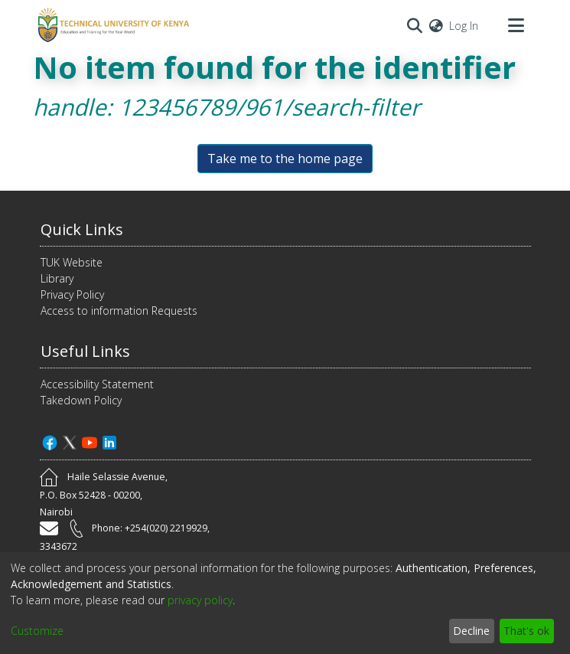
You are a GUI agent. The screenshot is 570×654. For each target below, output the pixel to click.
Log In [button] (464, 25)
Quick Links (82, 229)
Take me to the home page (285, 158)
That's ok (526, 630)
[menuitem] (436, 26)
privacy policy (200, 600)
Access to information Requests (119, 310)
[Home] (112, 25)
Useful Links (85, 351)
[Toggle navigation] (516, 25)
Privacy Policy (72, 294)
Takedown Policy (81, 400)
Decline (471, 630)
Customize (37, 630)
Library (57, 278)
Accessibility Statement (97, 384)
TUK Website (72, 262)
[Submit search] (415, 25)
